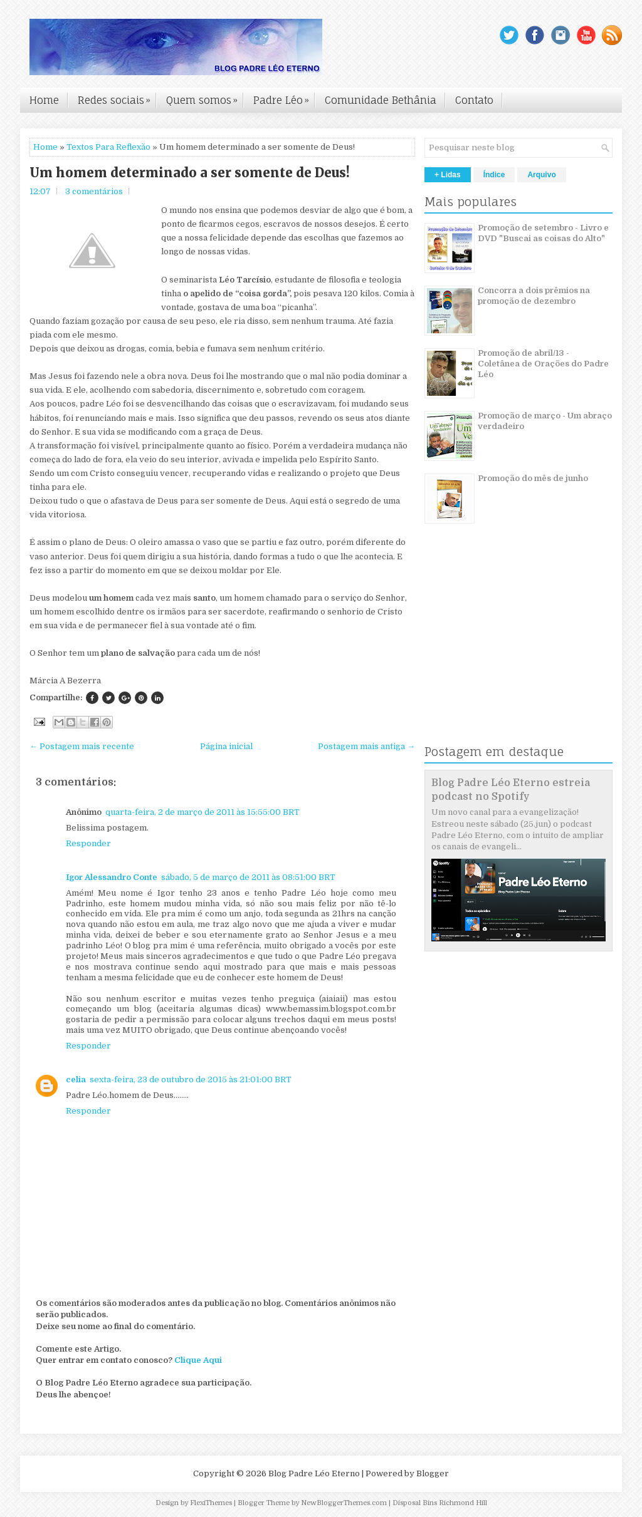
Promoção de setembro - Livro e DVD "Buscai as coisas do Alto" (543, 233)
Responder (88, 843)
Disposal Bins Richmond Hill (439, 1503)
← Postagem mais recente (81, 746)
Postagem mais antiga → (366, 746)
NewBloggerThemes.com (344, 1503)
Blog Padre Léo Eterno (314, 1473)
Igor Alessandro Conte (111, 877)
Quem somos (205, 97)
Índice (494, 174)
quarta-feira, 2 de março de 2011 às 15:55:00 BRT (202, 812)
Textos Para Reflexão (108, 147)
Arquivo (541, 174)
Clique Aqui (198, 1360)
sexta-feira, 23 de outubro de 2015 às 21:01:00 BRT (191, 1079)
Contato (474, 100)
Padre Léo (284, 97)
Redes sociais (117, 97)
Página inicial (226, 746)
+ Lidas (447, 174)
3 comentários (94, 191)
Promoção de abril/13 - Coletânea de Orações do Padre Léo (543, 363)
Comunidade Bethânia (380, 100)
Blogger (432, 1473)
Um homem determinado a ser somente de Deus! (189, 173)
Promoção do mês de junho (533, 478)
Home (44, 100)
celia (76, 1079)
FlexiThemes (211, 1503)
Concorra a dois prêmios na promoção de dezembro (534, 296)
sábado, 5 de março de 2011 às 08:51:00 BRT (248, 877)
